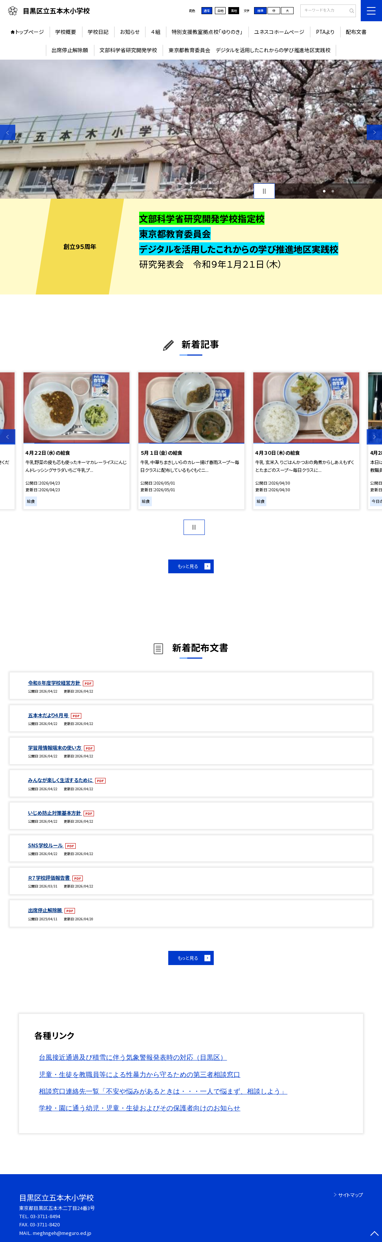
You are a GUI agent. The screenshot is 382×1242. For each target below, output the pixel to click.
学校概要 (65, 31)
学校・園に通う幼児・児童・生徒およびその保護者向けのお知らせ (139, 1108)
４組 (155, 31)
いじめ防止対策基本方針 (55, 812)
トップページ (29, 31)
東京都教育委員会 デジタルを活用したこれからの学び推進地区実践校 (250, 50)
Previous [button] (7, 132)
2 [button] (332, 191)
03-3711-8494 (45, 1216)
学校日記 (98, 31)
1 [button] (324, 191)
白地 (220, 10)
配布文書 (356, 31)
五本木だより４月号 (48, 715)
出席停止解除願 (69, 50)
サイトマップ (350, 1194)
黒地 (234, 10)
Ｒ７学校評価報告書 (49, 877)
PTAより (325, 31)
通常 (207, 10)
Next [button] (374, 132)
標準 (260, 10)
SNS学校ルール (46, 845)
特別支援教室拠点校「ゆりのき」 (207, 31)
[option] (191, 129)
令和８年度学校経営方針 (54, 682)
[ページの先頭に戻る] (374, 1234)
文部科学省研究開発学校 (128, 50)
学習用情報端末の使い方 (55, 747)
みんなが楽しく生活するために (61, 780)
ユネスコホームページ (279, 31)
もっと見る (188, 566)
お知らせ (130, 31)
